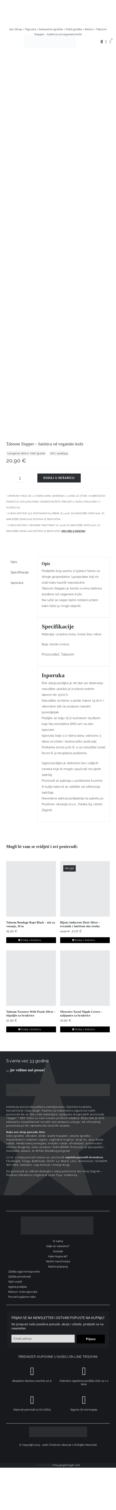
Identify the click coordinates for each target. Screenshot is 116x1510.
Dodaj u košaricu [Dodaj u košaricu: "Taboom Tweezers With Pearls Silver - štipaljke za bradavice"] (31, 663)
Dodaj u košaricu (59, 111)
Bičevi (89, 29)
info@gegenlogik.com (66, 1099)
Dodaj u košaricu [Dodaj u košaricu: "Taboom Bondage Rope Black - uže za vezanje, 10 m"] (31, 574)
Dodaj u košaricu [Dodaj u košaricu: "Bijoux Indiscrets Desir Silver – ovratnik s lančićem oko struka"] (85, 574)
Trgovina (30, 29)
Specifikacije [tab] (20, 206)
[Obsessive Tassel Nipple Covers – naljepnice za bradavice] (85, 612)
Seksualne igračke (51, 29)
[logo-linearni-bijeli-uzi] (57, 852)
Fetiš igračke (74, 29)
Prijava (90, 973)
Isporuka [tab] (17, 217)
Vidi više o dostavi (73, 165)
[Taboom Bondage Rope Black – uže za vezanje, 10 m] (31, 522)
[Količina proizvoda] (19, 112)
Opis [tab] (14, 196)
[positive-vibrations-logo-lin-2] (50, 36)
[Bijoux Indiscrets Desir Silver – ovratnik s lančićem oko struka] (85, 522)
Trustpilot (13, 724)
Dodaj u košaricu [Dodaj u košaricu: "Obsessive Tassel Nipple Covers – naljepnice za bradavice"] (85, 663)
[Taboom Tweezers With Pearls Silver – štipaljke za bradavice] (31, 612)
